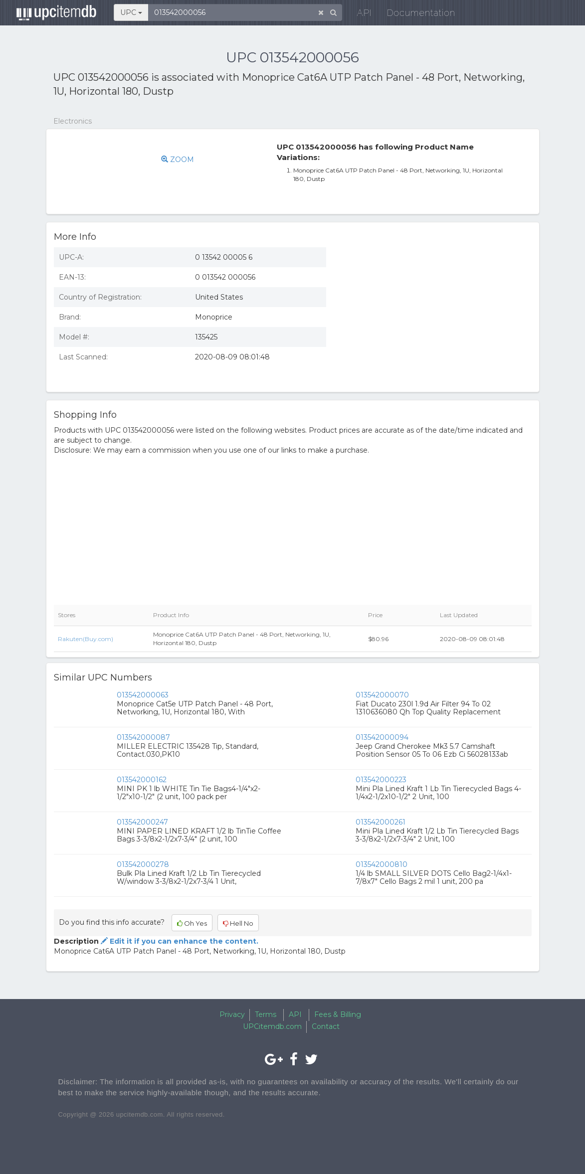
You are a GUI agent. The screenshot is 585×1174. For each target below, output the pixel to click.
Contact (326, 1026)
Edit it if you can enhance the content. (178, 941)
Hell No (238, 923)
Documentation (414, 14)
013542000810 (381, 864)
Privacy (232, 1014)
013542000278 (143, 864)
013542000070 (382, 694)
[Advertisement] (436, 312)
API (357, 14)
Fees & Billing (337, 1014)
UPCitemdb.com (272, 1026)
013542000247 (142, 822)
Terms (265, 1014)
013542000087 (143, 737)
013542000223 (381, 779)
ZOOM (177, 159)
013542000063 (143, 694)
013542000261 (380, 822)
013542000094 (382, 737)
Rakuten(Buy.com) (85, 639)
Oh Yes (192, 923)
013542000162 (142, 779)
